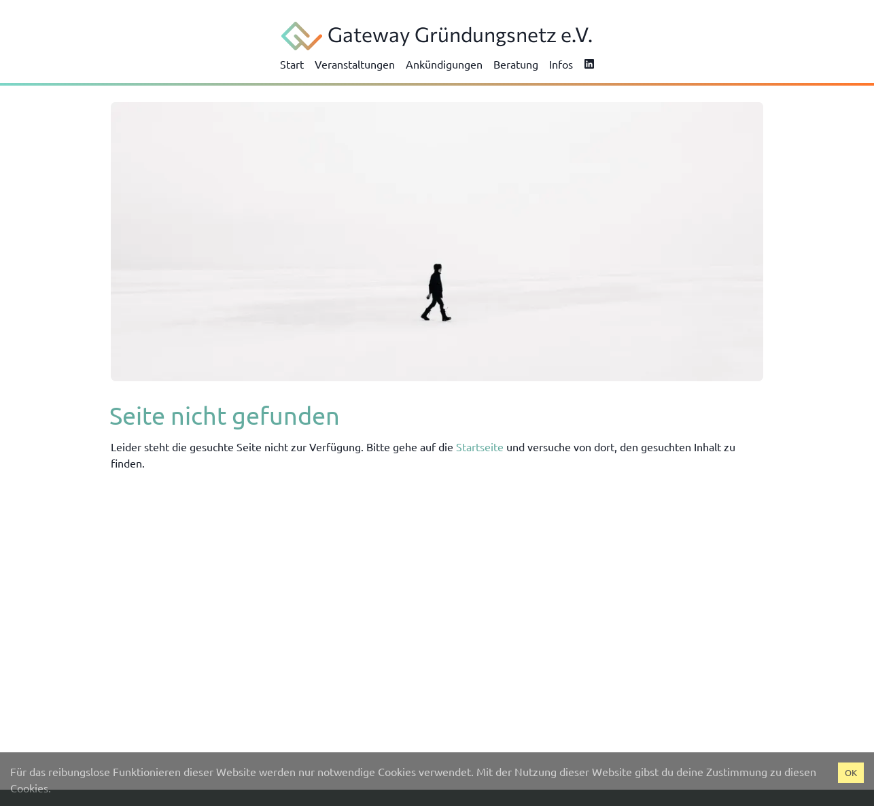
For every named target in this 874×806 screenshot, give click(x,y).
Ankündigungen (444, 64)
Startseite (480, 446)
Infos (561, 64)
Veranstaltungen (355, 64)
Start (292, 64)
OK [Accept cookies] (851, 772)
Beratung (515, 64)
